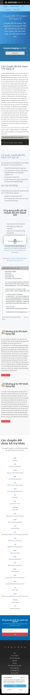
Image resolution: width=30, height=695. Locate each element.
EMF (15, 476)
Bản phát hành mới (15, 658)
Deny (21, 689)
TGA (15, 587)
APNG (15, 519)
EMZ (15, 575)
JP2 (15, 495)
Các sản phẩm (14, 655)
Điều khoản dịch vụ (9, 250)
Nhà (15, 653)
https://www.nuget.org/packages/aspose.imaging (13, 127)
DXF (15, 532)
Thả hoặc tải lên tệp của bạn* (15, 242)
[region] (15, 293)
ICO (15, 606)
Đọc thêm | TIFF (6, 421)
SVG (15, 538)
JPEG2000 (15, 507)
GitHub (4, 319)
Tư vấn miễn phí (14, 670)
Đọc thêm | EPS (5, 375)
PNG (15, 513)
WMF (15, 556)
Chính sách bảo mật (21, 250)
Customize (9, 689)
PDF (15, 563)
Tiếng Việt (19, 2)
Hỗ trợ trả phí (14, 673)
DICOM (15, 470)
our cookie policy (18, 682)
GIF (15, 464)
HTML (15, 569)
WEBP (15, 550)
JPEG (15, 489)
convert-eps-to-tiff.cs (7, 317)
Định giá (14, 660)
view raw (26, 317)
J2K (15, 501)
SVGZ (14, 593)
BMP (15, 458)
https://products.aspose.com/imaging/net (17, 119)
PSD (15, 526)
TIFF (15, 544)
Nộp (15, 634)
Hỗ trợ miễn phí (14, 668)
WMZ (15, 581)
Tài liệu (15, 663)
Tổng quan (15, 53)
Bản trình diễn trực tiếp (14, 665)
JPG (15, 482)
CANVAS (15, 600)
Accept (15, 685)
